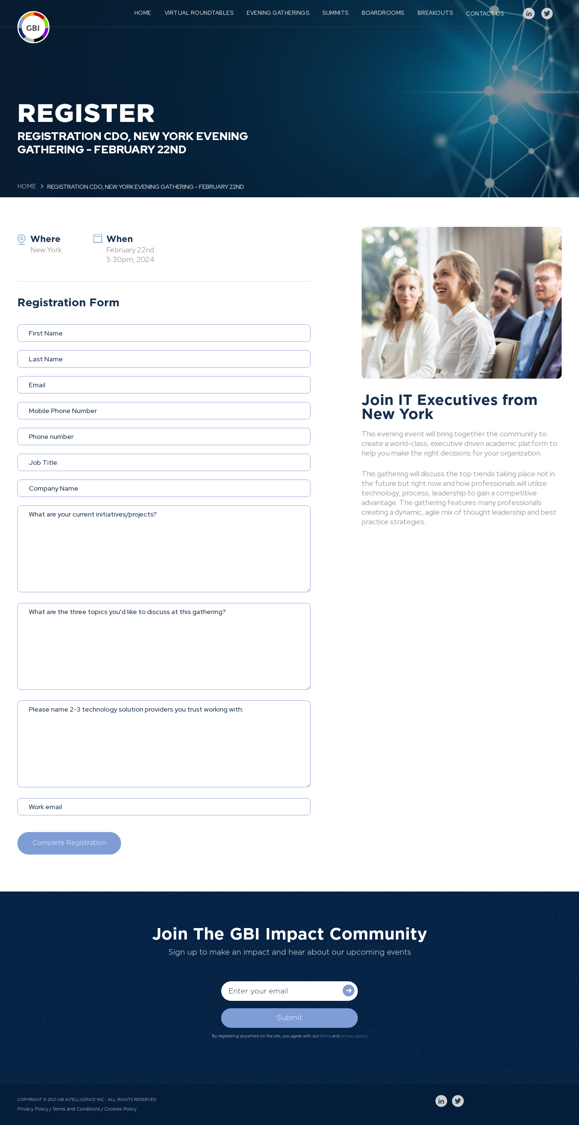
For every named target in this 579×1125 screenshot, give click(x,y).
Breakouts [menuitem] (435, 13)
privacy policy (353, 1036)
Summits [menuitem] (335, 13)
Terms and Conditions (76, 1109)
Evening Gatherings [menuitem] (278, 13)
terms (325, 1036)
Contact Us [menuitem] (485, 13)
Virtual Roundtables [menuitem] (199, 13)
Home (26, 187)
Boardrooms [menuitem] (383, 13)
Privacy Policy (32, 1109)
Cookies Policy (120, 1109)
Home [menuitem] (142, 13)
